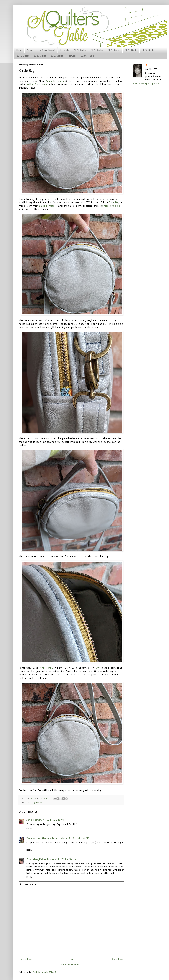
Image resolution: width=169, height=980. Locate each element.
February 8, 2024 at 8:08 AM (74, 838)
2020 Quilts (39, 55)
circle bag (31, 802)
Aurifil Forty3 (46, 667)
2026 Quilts (80, 50)
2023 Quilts (131, 50)
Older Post (117, 959)
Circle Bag (113, 202)
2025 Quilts (97, 50)
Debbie (33, 798)
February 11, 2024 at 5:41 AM (62, 859)
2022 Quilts (148, 50)
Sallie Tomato (46, 205)
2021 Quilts (22, 55)
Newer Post (26, 959)
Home (19, 50)
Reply (29, 828)
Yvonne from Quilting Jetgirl (42, 838)
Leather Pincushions (36, 84)
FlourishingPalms (36, 859)
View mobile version (71, 964)
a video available (111, 205)
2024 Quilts (114, 50)
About (30, 50)
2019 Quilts (57, 55)
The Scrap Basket (46, 50)
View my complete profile (146, 83)
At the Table (87, 55)
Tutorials (64, 50)
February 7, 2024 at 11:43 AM (48, 819)
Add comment (28, 884)
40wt (97, 667)
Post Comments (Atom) (44, 972)
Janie (29, 819)
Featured (72, 55)
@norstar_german (56, 81)
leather (39, 802)
